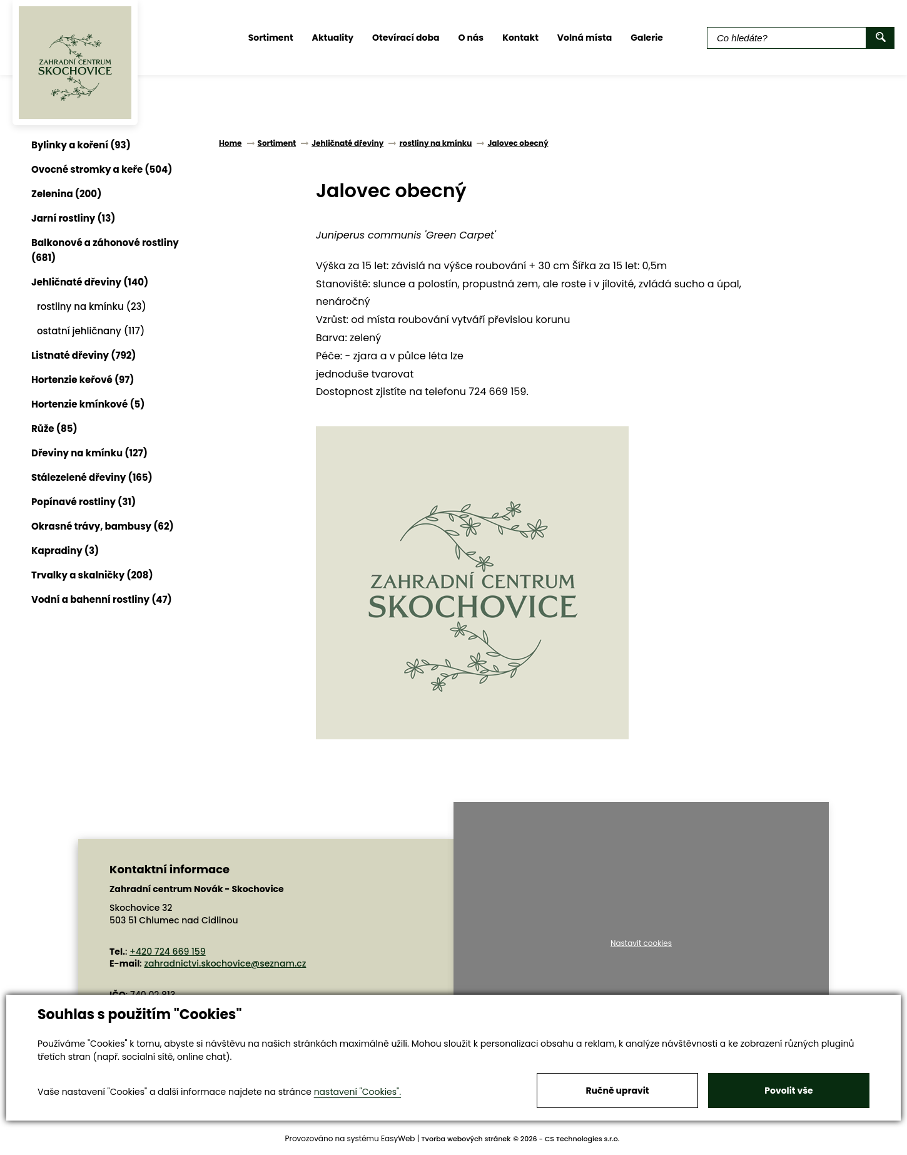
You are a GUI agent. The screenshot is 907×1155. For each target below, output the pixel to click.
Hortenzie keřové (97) (82, 379)
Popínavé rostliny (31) (83, 501)
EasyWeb (398, 1138)
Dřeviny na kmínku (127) (89, 452)
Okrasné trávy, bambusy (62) (102, 526)
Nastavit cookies (641, 943)
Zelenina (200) (66, 193)
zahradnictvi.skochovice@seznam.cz (225, 963)
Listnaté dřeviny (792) (83, 355)
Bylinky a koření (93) (81, 144)
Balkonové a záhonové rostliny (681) (105, 250)
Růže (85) (54, 428)
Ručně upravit (617, 1090)
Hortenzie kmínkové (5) (87, 404)
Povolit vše (788, 1090)
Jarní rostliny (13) (73, 218)
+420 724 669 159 (167, 951)
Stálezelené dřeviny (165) (92, 477)
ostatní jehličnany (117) (90, 330)
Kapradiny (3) (65, 550)
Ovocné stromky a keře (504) (101, 169)
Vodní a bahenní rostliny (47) (101, 599)
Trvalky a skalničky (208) (92, 575)
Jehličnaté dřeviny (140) (89, 282)
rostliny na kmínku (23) (91, 306)
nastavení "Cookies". (357, 1092)
